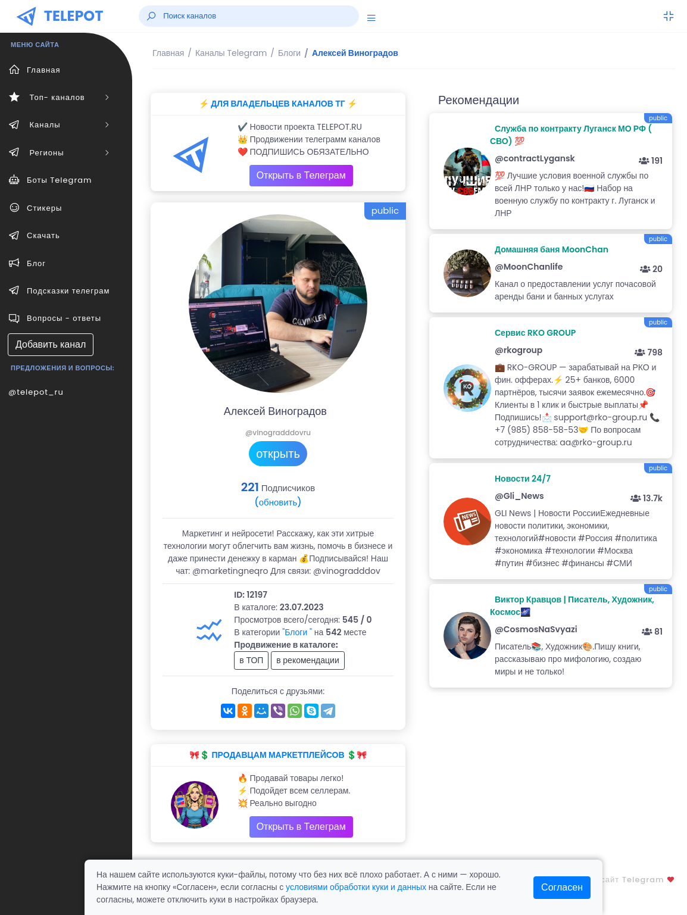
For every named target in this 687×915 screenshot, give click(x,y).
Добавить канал (50, 344)
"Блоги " (297, 632)
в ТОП (251, 660)
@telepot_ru (36, 392)
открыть (278, 453)
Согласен (562, 887)
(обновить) (277, 502)
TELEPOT (74, 16)
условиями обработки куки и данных (356, 887)
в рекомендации (307, 660)
